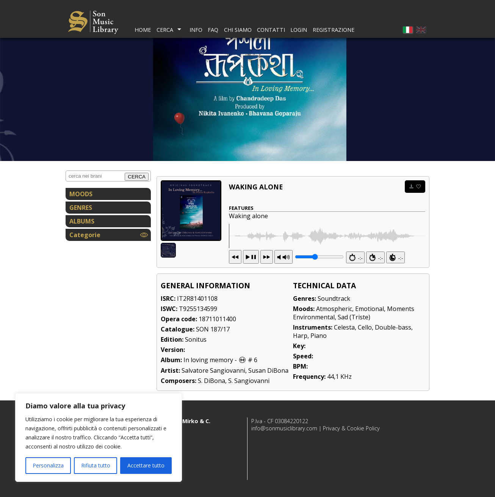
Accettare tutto (145, 465)
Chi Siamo (238, 29)
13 (251, 257)
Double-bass (393, 327)
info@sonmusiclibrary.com (284, 428)
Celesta (344, 327)
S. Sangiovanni (248, 381)
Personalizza (48, 465)
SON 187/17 (213, 329)
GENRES (80, 207)
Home (143, 29)
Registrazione (333, 29)
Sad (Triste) (354, 317)
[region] (98, 437)
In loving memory (208, 360)
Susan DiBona (268, 370)
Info (196, 29)
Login (298, 29)
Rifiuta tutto (95, 465)
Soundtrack (334, 298)
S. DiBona (211, 381)
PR (283, 257)
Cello (365, 327)
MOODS (80, 194)
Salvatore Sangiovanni (213, 370)
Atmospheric (334, 309)
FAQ (213, 29)
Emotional (369, 309)
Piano (318, 335)
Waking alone (256, 186)
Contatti (271, 29)
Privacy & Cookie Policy (351, 428)
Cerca (165, 29)
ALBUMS (81, 221)
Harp (300, 335)
